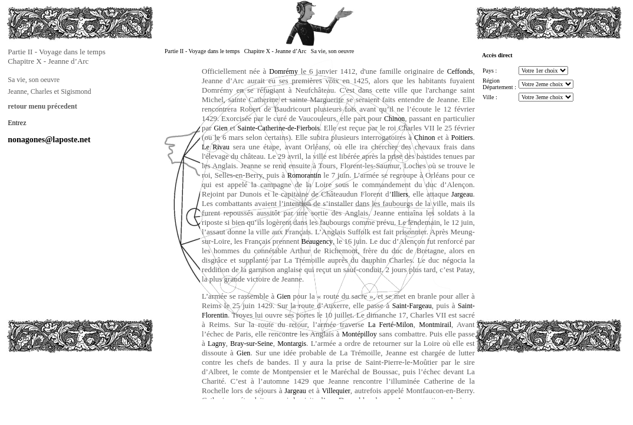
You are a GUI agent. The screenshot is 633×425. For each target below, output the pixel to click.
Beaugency (317, 241)
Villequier (336, 391)
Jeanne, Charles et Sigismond (49, 91)
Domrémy (283, 71)
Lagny (217, 343)
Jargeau (462, 194)
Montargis (291, 343)
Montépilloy (359, 334)
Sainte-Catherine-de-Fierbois (279, 128)
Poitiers (462, 137)
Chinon (394, 119)
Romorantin (304, 175)
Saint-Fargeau (412, 306)
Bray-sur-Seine (251, 343)
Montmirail (435, 325)
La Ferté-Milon (391, 325)
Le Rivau (215, 147)
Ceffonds (460, 71)
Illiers (400, 194)
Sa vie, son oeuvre (34, 80)
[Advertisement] (65, 380)
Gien (220, 128)
